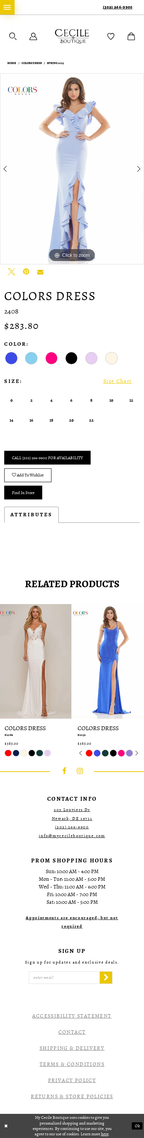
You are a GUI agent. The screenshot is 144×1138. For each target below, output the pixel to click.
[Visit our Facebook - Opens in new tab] (64, 771)
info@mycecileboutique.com (72, 836)
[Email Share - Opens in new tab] (40, 271)
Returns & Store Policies (72, 1096)
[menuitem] (7, 7)
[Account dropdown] (33, 36)
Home (11, 63)
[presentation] (35, 661)
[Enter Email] (64, 977)
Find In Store (23, 493)
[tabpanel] (72, 169)
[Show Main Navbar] (7, 7)
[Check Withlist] (111, 36)
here (105, 1133)
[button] (13, 36)
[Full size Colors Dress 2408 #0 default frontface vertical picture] (72, 169)
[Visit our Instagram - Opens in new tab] (80, 771)
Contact (72, 1032)
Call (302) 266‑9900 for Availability (47, 458)
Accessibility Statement (71, 1016)
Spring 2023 (55, 63)
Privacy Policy (72, 1080)
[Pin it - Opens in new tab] (26, 271)
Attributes (31, 514)
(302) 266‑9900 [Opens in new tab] (72, 827)
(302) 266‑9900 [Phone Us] (118, 7)
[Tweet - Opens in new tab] (11, 271)
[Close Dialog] (6, 1126)
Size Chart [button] (117, 381)
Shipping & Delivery (72, 1048)
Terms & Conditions (72, 1064)
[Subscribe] (106, 977)
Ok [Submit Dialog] (137, 1126)
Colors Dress (32, 63)
